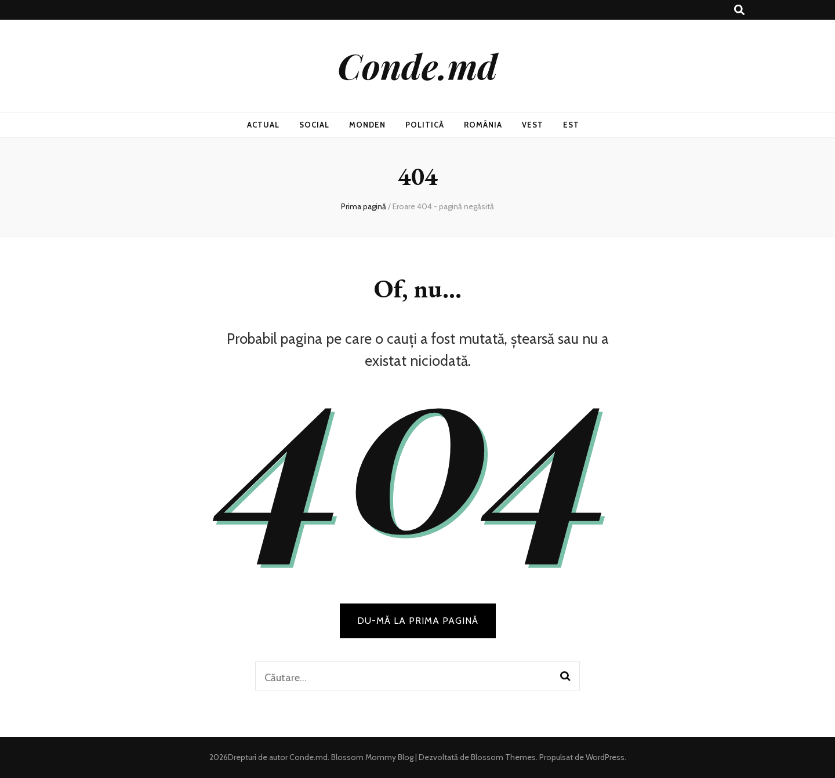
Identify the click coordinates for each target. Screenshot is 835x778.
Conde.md (417, 65)
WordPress (605, 757)
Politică (424, 124)
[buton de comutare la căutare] (739, 10)
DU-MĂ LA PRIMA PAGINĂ (417, 620)
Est (571, 124)
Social (314, 124)
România (483, 124)
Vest (532, 124)
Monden (367, 124)
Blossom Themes (502, 757)
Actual (263, 124)
